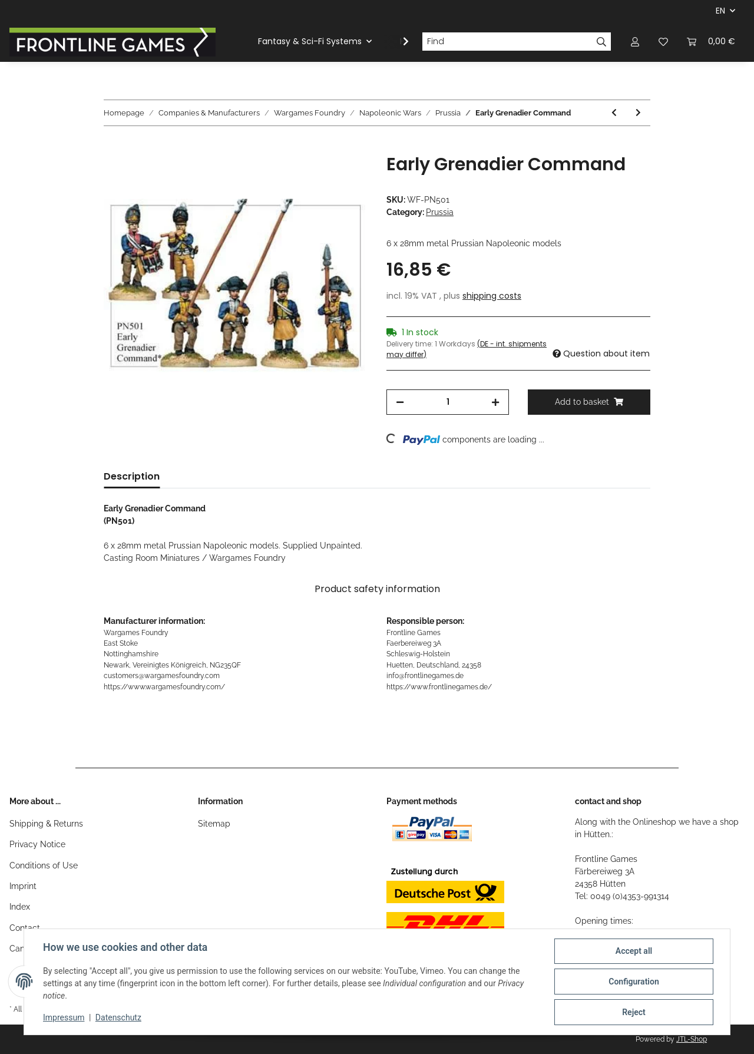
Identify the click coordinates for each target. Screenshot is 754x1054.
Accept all (634, 951)
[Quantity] (447, 402)
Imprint (23, 886)
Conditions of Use (43, 865)
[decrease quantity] (400, 402)
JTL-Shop (691, 1039)
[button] (635, 41)
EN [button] (720, 10)
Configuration (634, 981)
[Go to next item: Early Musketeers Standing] (638, 112)
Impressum (63, 1017)
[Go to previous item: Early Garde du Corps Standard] (614, 112)
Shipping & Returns (46, 823)
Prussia (440, 212)
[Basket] (711, 41)
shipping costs (491, 296)
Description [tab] (132, 476)
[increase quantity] (495, 402)
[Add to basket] (113, 147)
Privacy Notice (37, 844)
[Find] (507, 42)
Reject (634, 1012)
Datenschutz (118, 1017)
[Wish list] (663, 41)
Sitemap (214, 823)
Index (19, 906)
